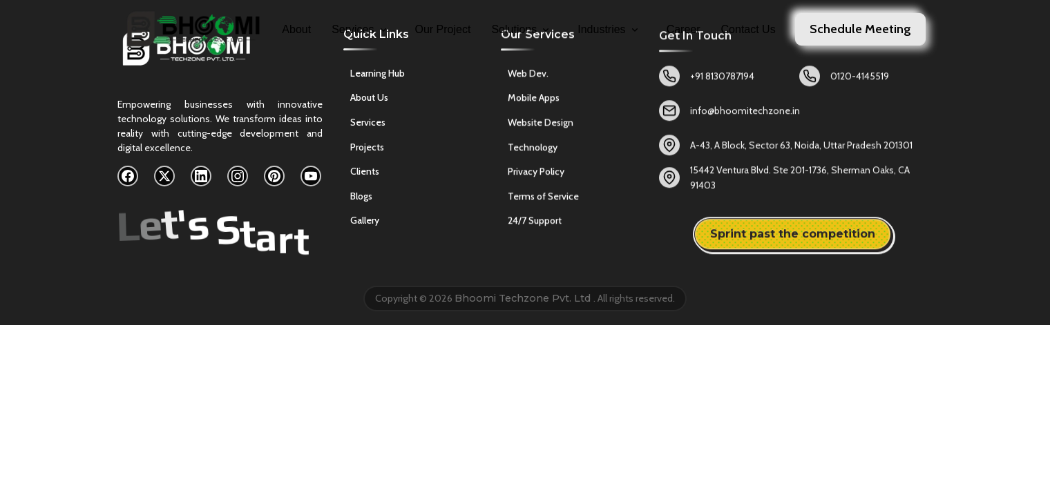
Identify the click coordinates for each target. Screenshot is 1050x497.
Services (360, 29)
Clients (364, 173)
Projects (367, 149)
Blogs (361, 198)
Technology (532, 151)
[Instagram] (237, 176)
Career (683, 29)
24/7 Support (535, 225)
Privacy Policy (536, 176)
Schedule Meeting (860, 29)
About (296, 29)
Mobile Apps (534, 102)
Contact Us (748, 29)
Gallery (364, 223)
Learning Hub (377, 75)
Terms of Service (543, 200)
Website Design (540, 127)
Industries (609, 29)
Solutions (521, 29)
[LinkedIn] (201, 176)
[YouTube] (310, 176)
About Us (369, 100)
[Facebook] (127, 176)
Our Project (443, 29)
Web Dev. (528, 77)
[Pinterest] (274, 176)
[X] (164, 176)
